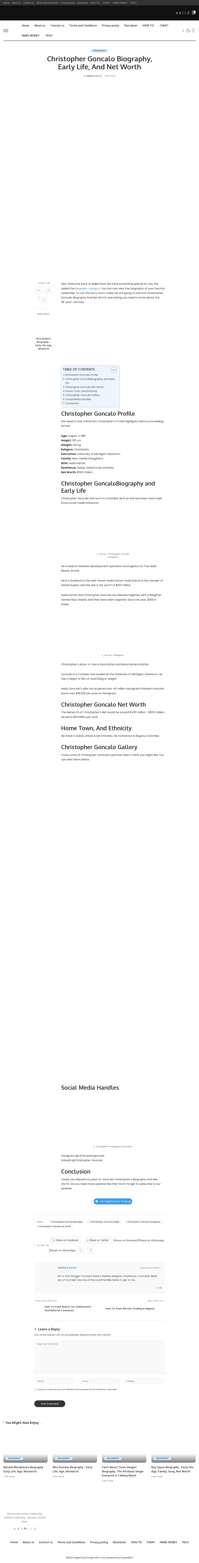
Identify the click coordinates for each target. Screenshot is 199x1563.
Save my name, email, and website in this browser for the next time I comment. (77, 1390)
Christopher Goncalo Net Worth (85, 387)
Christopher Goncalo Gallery (83, 395)
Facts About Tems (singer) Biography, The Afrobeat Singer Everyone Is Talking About (123, 1472)
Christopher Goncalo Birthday (67, 1222)
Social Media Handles (78, 399)
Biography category (88, 288)
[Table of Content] (114, 370)
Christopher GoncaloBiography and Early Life (90, 381)
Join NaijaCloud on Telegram (113, 1201)
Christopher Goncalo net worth (55, 1226)
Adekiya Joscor (94, 76)
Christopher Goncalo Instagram (144, 1222)
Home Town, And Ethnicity (82, 391)
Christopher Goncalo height (105, 1222)
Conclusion (72, 403)
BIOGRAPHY (99, 51)
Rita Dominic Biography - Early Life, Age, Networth (43, 343)
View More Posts (150, 1268)
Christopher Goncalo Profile (82, 375)
